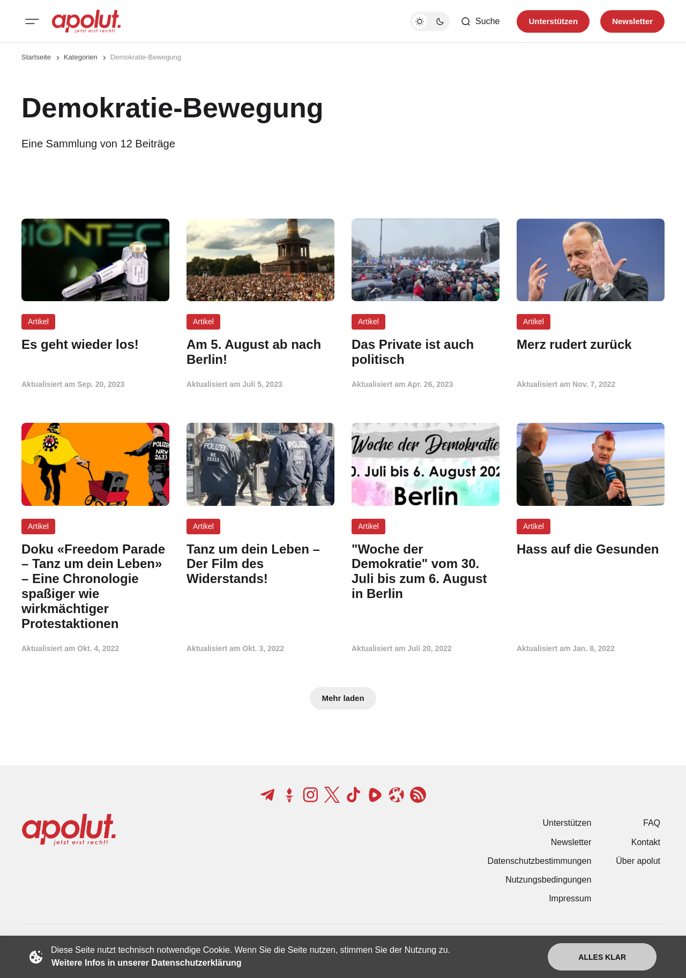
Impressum (570, 898)
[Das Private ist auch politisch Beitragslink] (425, 352)
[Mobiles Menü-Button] (32, 21)
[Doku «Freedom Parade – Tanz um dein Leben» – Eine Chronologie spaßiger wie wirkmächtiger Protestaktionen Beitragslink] (95, 586)
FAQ (651, 822)
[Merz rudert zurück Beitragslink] (591, 344)
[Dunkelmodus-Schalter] (430, 21)
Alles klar (602, 957)
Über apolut (638, 860)
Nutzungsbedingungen (548, 879)
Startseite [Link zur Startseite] (36, 57)
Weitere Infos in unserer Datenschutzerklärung (146, 962)
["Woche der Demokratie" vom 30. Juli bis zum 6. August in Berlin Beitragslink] (425, 571)
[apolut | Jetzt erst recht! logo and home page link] (86, 21)
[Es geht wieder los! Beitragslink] (95, 344)
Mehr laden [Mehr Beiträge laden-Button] (343, 698)
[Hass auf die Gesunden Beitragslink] (591, 549)
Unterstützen (567, 822)
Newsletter (571, 842)
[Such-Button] (479, 21)
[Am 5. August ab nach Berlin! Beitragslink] (260, 352)
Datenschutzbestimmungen (539, 860)
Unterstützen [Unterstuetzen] (553, 21)
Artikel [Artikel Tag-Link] (38, 321)
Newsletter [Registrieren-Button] (632, 21)
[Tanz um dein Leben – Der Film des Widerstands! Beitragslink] (260, 564)
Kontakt (645, 842)
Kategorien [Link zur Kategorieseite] (81, 57)
